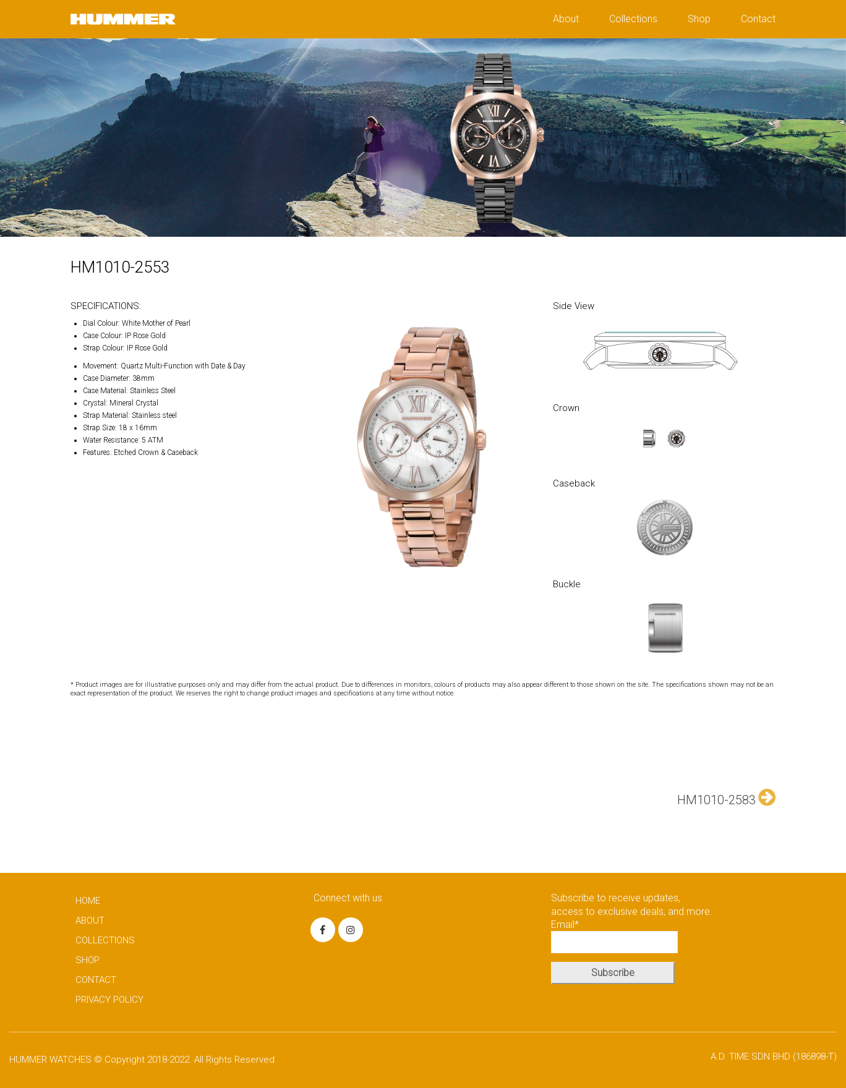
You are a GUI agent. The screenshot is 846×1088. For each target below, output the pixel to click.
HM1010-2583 (726, 797)
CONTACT (95, 979)
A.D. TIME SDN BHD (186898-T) (774, 1056)
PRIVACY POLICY (109, 999)
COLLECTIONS (105, 940)
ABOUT (90, 920)
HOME (87, 900)
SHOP (87, 960)
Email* (614, 936)
